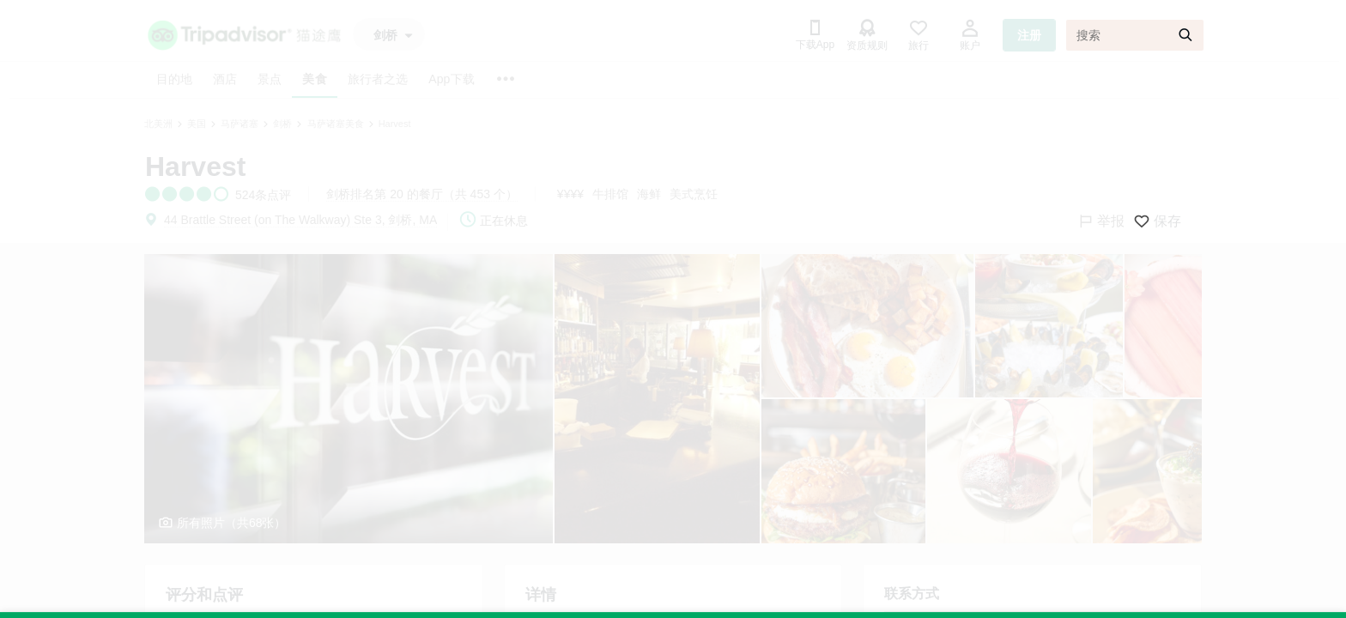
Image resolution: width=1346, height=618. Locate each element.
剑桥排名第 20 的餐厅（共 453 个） (422, 194)
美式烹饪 (694, 194)
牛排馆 (610, 194)
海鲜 (649, 194)
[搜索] (1134, 35)
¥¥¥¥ (570, 194)
